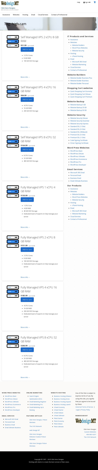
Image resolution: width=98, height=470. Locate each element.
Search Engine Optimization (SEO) (35, 397)
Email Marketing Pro (36, 404)
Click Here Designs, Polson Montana (38, 421)
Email (33, 15)
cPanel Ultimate (59, 415)
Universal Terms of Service (84, 407)
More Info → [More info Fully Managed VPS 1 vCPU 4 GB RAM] (25, 227)
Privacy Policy (85, 410)
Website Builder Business (79, 81)
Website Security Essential (79, 121)
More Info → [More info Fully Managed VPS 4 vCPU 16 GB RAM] (25, 327)
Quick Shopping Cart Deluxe (80, 94)
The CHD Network (35, 426)
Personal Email (75, 175)
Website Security (78, 51)
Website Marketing (79, 64)
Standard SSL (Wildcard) (78, 132)
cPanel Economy (59, 407)
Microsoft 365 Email (79, 62)
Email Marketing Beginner (37, 402)
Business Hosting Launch (62, 404)
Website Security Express (79, 124)
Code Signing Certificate (78, 140)
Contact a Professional (59, 15)
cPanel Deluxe (58, 413)
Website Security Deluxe (79, 118)
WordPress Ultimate (77, 156)
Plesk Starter (58, 418)
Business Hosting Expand (62, 402)
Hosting (25, 15)
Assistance (6, 15)
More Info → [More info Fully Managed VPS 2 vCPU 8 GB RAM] (25, 277)
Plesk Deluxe (58, 424)
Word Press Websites (80, 48)
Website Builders (78, 45)
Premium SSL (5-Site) (77, 135)
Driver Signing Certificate (79, 143)
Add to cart (27, 49)
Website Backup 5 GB (78, 105)
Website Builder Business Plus (81, 78)
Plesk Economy (59, 421)
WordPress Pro (75, 162)
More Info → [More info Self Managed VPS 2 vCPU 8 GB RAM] (25, 77)
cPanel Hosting (77, 56)
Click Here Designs (8, 8)
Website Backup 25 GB (78, 107)
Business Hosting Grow (62, 399)
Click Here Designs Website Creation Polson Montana (37, 436)
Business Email (75, 178)
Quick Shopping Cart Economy (81, 91)
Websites (16, 15)
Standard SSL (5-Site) (77, 129)
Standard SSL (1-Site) (77, 126)
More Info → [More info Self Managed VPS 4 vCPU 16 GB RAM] (25, 127)
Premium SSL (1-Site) (77, 137)
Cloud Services (43, 15)
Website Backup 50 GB (78, 110)
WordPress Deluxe (77, 154)
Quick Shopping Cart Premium (81, 97)
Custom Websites (90, 432)
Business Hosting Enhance (62, 396)
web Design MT (34, 430)
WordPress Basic (76, 151)
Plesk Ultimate (59, 427)
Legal (77, 410)
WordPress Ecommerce (78, 159)
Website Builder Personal (79, 83)
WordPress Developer (78, 165)
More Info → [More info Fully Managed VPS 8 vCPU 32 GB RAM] (25, 377)
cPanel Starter (58, 410)
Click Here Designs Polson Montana (38, 444)
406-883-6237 (91, 434)
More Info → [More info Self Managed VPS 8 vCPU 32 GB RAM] (25, 177)
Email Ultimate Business (79, 181)
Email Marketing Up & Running (36, 408)
